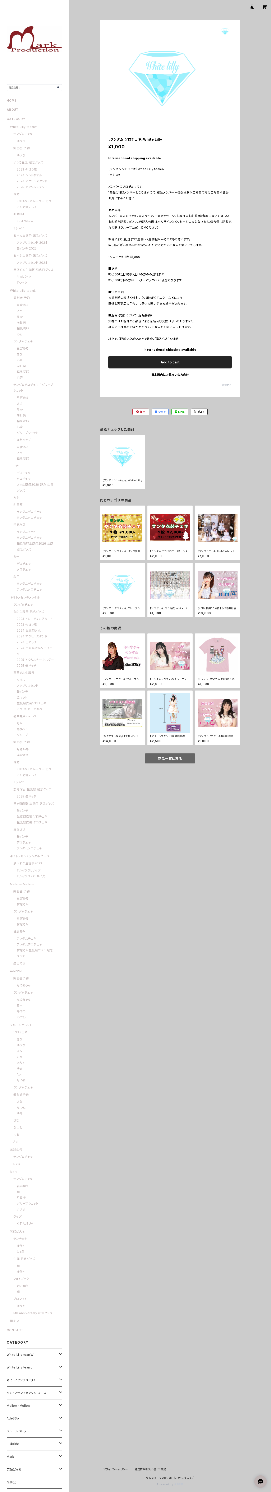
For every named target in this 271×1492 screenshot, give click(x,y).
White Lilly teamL (23, 290)
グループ (22, 735)
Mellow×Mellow (22, 884)
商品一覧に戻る (170, 759)
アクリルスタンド (27, 685)
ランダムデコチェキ (29, 511)
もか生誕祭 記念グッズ (28, 611)
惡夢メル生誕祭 (24, 672)
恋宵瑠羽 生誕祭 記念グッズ (32, 789)
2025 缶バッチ (27, 665)
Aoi (19, 1074)
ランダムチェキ (23, 134)
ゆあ (20, 1068)
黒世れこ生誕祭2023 (27, 863)
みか (20, 316)
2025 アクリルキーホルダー (35, 659)
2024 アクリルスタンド (32, 181)
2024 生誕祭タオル (30, 630)
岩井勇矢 (23, 1186)
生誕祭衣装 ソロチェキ (32, 816)
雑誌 (16, 194)
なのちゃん (24, 985)
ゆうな (21, 1045)
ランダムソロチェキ (29, 517)
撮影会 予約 (21, 148)
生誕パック (24, 277)
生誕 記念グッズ (24, 1258)
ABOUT (12, 109)
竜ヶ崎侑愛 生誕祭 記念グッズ (33, 803)
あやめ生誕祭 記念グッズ (30, 235)
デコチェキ (24, 473)
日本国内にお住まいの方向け (170, 374)
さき (19, 310)
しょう (20, 1251)
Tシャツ (18, 228)
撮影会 (14, 1321)
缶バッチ (22, 691)
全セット (22, 697)
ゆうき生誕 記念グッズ (28, 162)
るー (16, 556)
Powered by (170, 1484)
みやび (21, 1017)
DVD (16, 1164)
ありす (21, 1062)
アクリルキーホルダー (31, 709)
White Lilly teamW (23, 127)
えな (20, 1051)
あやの (21, 1011)
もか (20, 723)
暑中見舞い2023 (24, 716)
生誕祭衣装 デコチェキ (32, 822)
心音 (20, 334)
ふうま (21, 1209)
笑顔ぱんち (17, 1231)
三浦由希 (16, 1149)
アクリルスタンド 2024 (32, 242)
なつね (21, 1080)
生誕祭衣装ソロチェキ (31, 703)
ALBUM (18, 214)
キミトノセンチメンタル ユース (30, 856)
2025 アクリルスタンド (32, 187)
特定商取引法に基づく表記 (150, 1469)
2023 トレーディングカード (35, 618)
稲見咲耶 (23, 328)
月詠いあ (23, 749)
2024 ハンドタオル (29, 175)
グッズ (17, 1216)
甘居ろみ (23, 904)
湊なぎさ (22, 755)
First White (25, 221)
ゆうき (21, 141)
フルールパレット (21, 1025)
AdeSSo (16, 971)
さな (20, 1039)
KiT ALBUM (25, 1223)
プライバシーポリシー (115, 1469)
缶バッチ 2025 (27, 248)
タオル (21, 680)
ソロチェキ (24, 478)
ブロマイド (20, 1299)
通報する (226, 385)
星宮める (23, 305)
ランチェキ (20, 1238)
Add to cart (170, 362)
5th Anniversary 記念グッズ (33, 1313)
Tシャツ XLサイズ (29, 870)
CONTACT (15, 1330)
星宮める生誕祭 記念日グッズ (33, 269)
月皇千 (21, 1197)
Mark (14, 1171)
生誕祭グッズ (22, 440)
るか (20, 1057)
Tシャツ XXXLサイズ (31, 876)
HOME (12, 100)
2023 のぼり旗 (27, 169)
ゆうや (21, 1245)
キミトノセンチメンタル (25, 597)
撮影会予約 (21, 978)
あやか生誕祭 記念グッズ (30, 255)
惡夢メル (22, 729)
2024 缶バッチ (27, 642)
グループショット (27, 432)
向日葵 (21, 322)
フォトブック (21, 1278)
